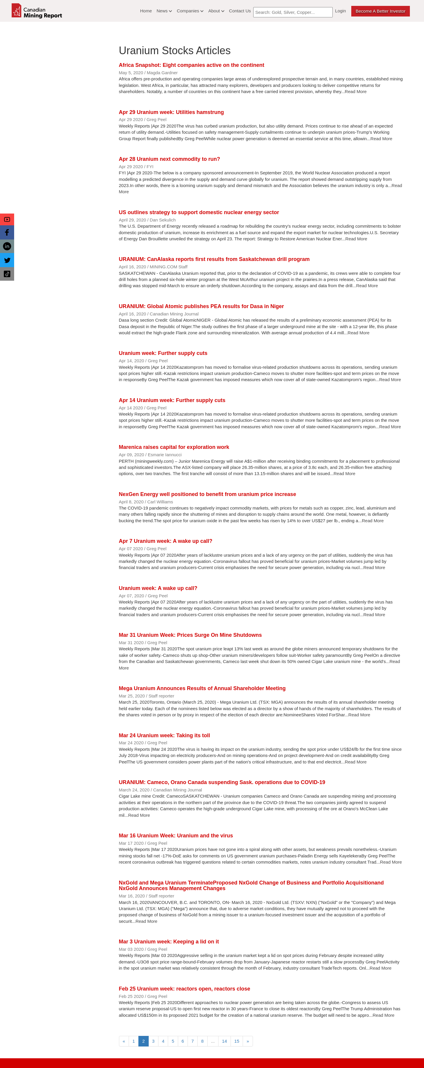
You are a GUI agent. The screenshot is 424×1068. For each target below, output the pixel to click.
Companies (190, 10)
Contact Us (240, 10)
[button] (7, 219)
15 (236, 1041)
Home (146, 10)
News (164, 10)
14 (224, 1041)
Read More (356, 91)
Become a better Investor (380, 11)
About (216, 10)
